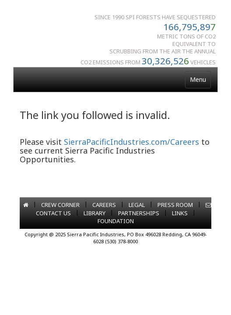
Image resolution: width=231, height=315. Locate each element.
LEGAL (137, 205)
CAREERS (104, 205)
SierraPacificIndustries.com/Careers (131, 141)
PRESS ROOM (175, 205)
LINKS (180, 213)
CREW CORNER (60, 205)
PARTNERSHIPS (138, 213)
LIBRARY (94, 213)
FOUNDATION (116, 221)
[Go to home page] (25, 205)
